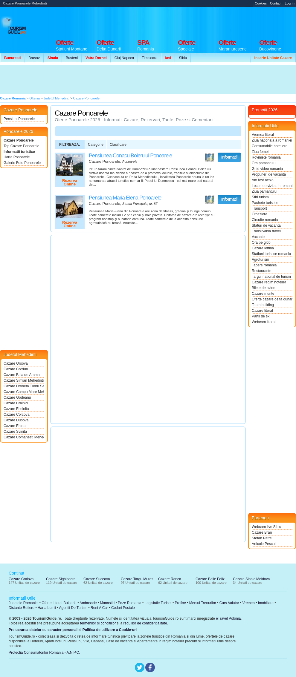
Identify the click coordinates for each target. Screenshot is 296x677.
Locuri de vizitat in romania (272, 186)
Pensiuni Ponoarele (19, 119)
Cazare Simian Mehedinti (24, 380)
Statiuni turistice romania (271, 254)
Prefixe (180, 603)
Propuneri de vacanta (269, 174)
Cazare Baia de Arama (22, 375)
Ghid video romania (267, 169)
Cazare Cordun (16, 369)
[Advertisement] (110, 79)
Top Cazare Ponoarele (21, 146)
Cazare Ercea (14, 426)
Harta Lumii (47, 608)
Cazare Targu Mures (137, 579)
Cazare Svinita (15, 431)
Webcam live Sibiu (266, 527)
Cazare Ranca (169, 579)
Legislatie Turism (158, 603)
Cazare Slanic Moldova (251, 579)
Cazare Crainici (16, 403)
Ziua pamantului (264, 191)
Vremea (248, 603)
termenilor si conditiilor (98, 623)
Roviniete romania (266, 157)
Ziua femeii (260, 152)
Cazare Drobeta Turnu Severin (24, 386)
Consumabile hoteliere (269, 146)
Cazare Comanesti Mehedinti (24, 437)
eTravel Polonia (228, 618)
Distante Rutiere (21, 608)
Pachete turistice (265, 203)
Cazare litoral (262, 310)
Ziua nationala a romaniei (272, 140)
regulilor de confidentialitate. (145, 623)
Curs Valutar (229, 603)
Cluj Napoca (124, 58)
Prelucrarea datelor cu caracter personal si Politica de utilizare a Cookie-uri (73, 630)
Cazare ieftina (263, 248)
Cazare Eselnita (16, 409)
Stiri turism (260, 197)
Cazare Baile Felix (210, 579)
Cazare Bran (262, 532)
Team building (263, 305)
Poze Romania (129, 603)
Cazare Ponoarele (19, 140)
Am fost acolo (263, 180)
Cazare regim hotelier (269, 282)
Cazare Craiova (21, 579)
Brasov (33, 58)
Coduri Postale (123, 608)
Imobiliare (266, 603)
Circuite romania (265, 220)
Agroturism (260, 259)
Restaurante (261, 271)
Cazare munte (263, 293)
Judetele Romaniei (23, 603)
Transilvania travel (266, 231)
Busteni (72, 58)
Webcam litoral (263, 322)
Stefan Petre (262, 538)
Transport (259, 208)
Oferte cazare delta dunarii (272, 299)
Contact (275, 3)
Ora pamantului (264, 163)
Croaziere (259, 214)
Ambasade (88, 603)
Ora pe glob (261, 242)
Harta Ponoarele (17, 157)
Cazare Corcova (17, 414)
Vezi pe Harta (209, 157)
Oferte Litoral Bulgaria (59, 603)
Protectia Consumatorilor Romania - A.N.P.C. (44, 652)
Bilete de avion (263, 288)
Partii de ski (261, 316)
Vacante (258, 237)
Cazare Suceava (96, 579)
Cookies (261, 3)
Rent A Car (99, 608)
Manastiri (107, 603)
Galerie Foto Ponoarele (22, 163)
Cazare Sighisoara (61, 579)
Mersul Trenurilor (202, 603)
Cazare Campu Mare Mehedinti (24, 392)
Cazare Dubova (16, 420)
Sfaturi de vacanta (266, 225)
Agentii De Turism (73, 608)
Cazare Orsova (16, 363)
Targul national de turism (271, 276)
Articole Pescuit (264, 544)
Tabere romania (264, 265)
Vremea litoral (263, 135)
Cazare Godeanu (17, 397)
